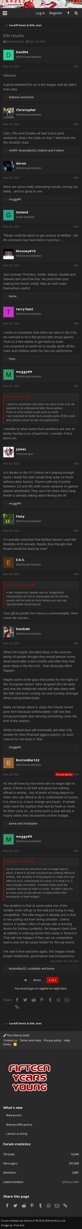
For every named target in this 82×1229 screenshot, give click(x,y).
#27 (76, 386)
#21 (76, 66)
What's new (13, 1107)
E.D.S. (20, 559)
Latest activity (17, 1134)
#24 (76, 226)
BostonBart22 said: (18, 861)
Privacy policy (52, 1040)
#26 (76, 323)
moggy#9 (24, 371)
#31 (76, 643)
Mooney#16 (26, 251)
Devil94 (22, 52)
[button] (5, 13)
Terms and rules (30, 1040)
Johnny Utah (71, 1182)
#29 (76, 531)
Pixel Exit (19, 1225)
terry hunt (24, 309)
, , (36, 150)
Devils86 (23, 629)
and (21, 97)
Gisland (22, 212)
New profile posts (19, 1124)
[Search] (76, 13)
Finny (20, 516)
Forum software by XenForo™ (33, 1220)
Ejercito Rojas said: (18, 585)
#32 (76, 774)
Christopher (26, 110)
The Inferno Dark (16, 1035)
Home (7, 1044)
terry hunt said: (15, 396)
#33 (76, 851)
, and (31, 968)
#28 (76, 463)
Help (67, 1040)
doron (21, 163)
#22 (76, 124)
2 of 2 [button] (52, 980)
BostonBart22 (15, 41)
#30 (76, 574)
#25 (76, 265)
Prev (37, 980)
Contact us (10, 1040)
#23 (76, 178)
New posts (14, 1115)
